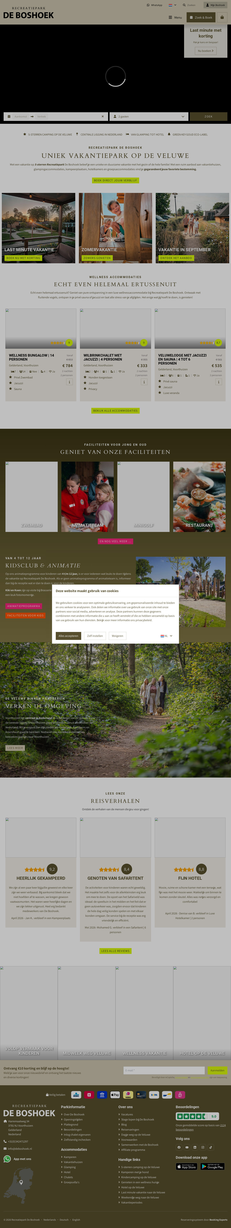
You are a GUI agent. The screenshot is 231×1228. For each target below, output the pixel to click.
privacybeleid (144, 620)
